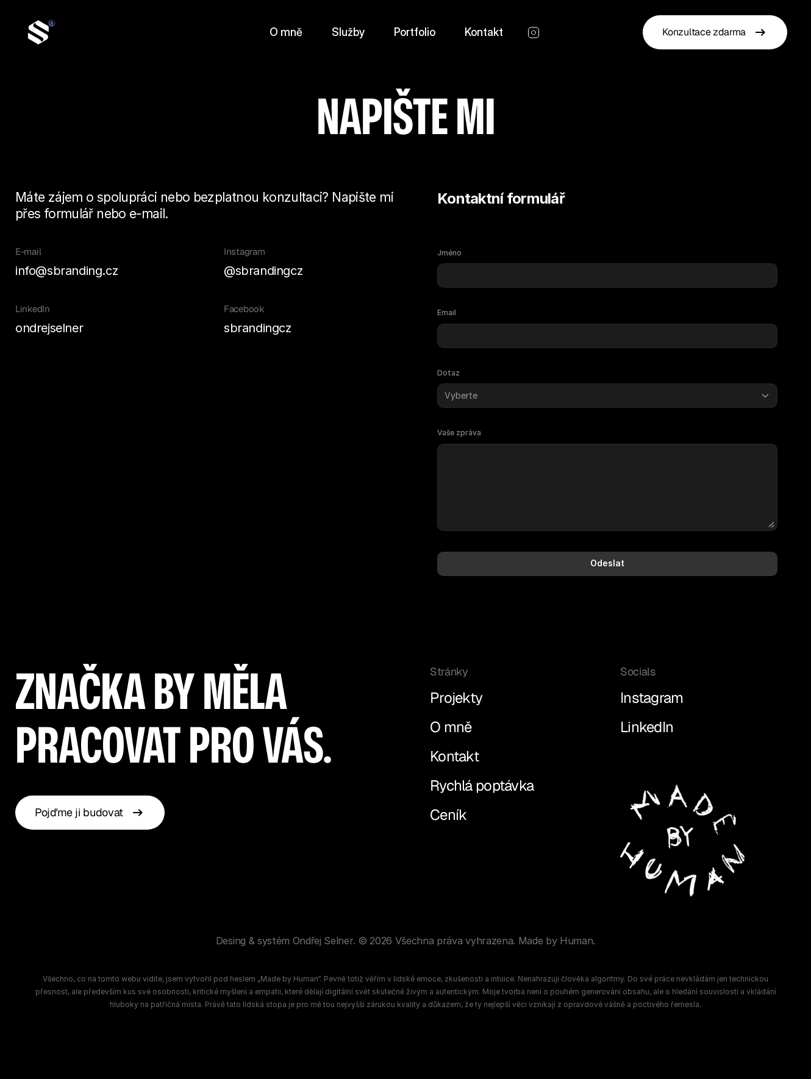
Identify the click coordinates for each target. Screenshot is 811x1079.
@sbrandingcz (263, 270)
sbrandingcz (257, 328)
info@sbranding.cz (66, 270)
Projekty (456, 697)
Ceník (448, 814)
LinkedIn (646, 727)
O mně (450, 727)
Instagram (652, 697)
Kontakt (454, 756)
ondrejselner (49, 328)
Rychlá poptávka (482, 785)
